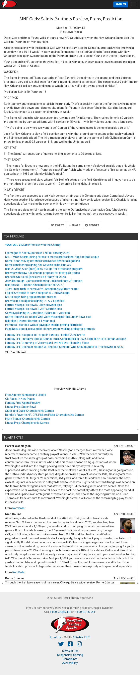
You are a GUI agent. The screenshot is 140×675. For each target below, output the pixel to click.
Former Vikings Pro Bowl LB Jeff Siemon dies (33, 308)
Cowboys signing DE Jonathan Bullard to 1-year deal (37, 312)
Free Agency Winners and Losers (25, 394)
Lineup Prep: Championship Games (27, 422)
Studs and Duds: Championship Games (29, 410)
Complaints (70, 659)
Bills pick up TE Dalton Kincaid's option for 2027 (34, 284)
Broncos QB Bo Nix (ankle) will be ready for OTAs (35, 276)
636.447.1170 (81, 637)
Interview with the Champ (32, 244)
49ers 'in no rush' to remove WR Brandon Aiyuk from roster (42, 288)
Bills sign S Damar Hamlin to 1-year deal (30, 320)
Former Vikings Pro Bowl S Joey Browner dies (33, 304)
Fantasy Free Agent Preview (22, 402)
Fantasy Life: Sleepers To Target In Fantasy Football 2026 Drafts (45, 334)
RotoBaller (19, 508)
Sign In (120, 4)
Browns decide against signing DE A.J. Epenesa (34, 300)
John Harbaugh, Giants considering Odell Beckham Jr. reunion (43, 280)
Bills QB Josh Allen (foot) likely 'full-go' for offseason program (44, 268)
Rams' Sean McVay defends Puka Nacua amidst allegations (42, 260)
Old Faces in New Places (20, 398)
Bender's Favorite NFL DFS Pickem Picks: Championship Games (44, 414)
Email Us (55, 637)
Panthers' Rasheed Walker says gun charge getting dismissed (43, 324)
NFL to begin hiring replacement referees (30, 296)
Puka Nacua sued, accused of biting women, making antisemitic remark (50, 328)
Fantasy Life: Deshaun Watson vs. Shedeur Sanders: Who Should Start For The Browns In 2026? (64, 346)
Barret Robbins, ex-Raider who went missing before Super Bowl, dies (48, 316)
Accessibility (70, 663)
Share (74, 225)
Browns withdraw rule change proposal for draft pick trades (42, 272)
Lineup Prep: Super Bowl (20, 406)
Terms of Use (70, 651)
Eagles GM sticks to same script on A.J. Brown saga (37, 292)
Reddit (92, 225)
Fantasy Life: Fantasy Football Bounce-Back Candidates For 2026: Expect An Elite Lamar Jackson (65, 338)
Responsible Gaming (70, 655)
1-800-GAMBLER (60, 611)
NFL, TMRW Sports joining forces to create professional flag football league (52, 256)
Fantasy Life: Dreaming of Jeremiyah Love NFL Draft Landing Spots (47, 342)
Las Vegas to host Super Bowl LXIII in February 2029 (37, 252)
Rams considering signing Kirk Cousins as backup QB (38, 264)
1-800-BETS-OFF (84, 611)
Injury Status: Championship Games (27, 418)
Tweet (57, 225)
